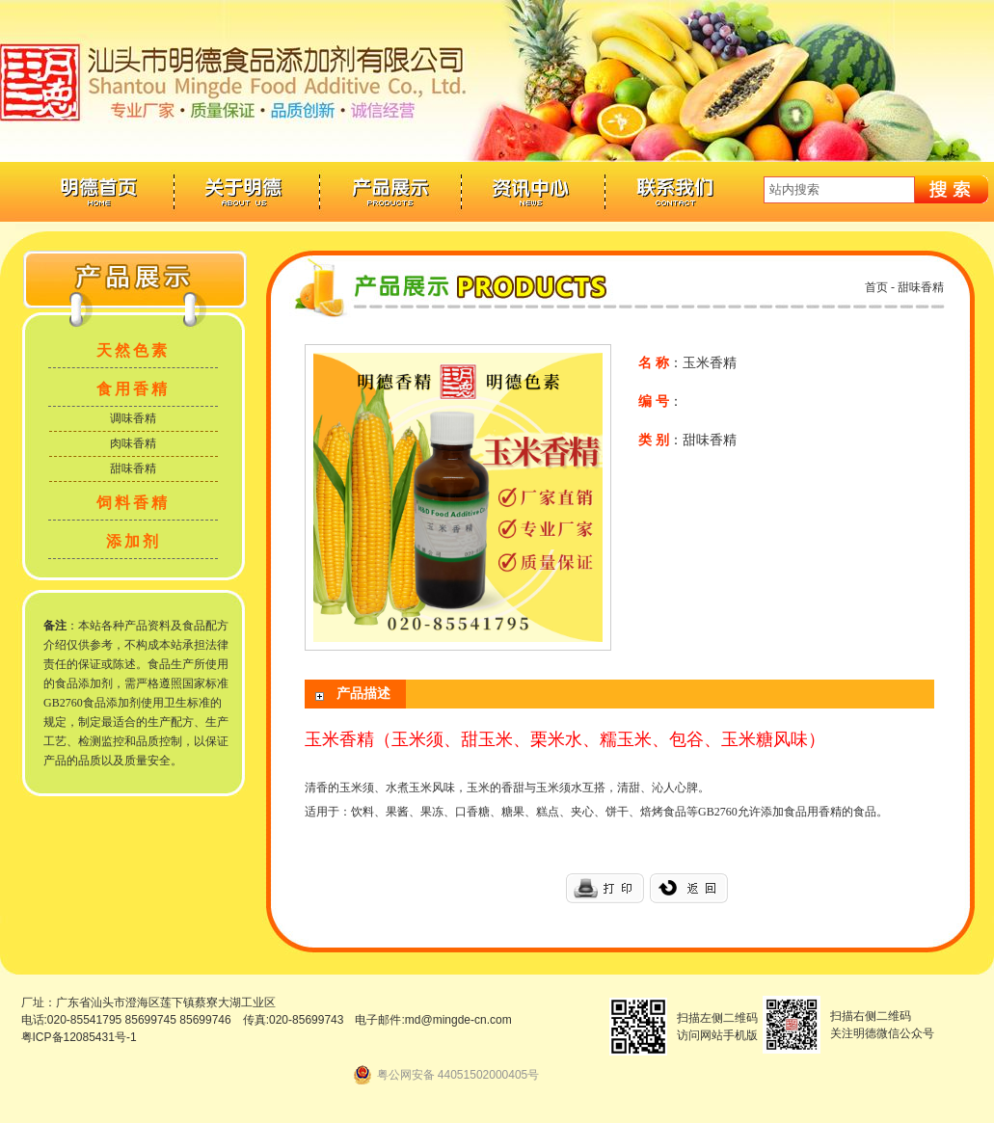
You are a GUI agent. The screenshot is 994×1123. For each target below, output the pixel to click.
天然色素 (133, 350)
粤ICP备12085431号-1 (79, 1037)
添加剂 (133, 541)
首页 (876, 287)
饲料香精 (133, 503)
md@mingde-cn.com (458, 1020)
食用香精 (133, 389)
